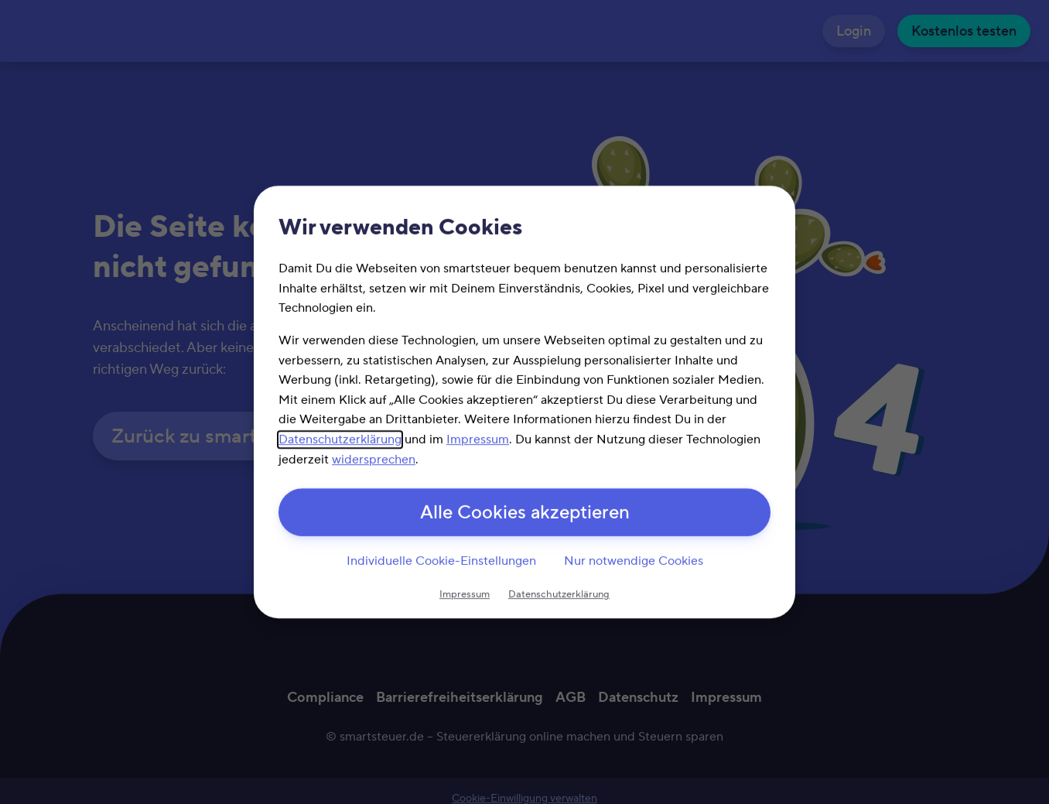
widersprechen (373, 459)
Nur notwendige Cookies (633, 561)
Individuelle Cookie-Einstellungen (441, 561)
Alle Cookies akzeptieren (525, 513)
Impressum (477, 439)
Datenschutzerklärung (339, 439)
